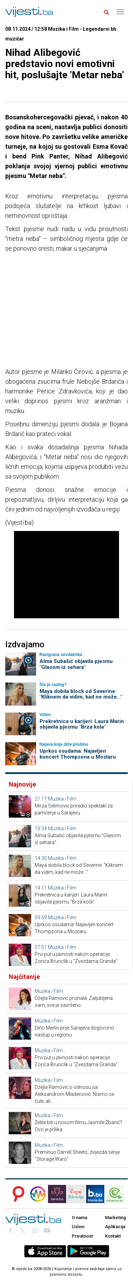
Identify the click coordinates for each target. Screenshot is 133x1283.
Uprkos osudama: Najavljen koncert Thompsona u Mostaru (78, 754)
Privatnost (82, 1236)
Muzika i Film (62, 799)
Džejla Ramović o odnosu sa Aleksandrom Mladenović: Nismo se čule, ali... (74, 1094)
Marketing (115, 1217)
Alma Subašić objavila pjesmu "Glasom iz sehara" (76, 664)
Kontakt (113, 1236)
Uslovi (78, 1226)
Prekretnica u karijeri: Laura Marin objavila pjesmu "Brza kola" (82, 724)
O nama (79, 1217)
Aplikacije (115, 1226)
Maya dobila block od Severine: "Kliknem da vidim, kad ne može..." (81, 694)
